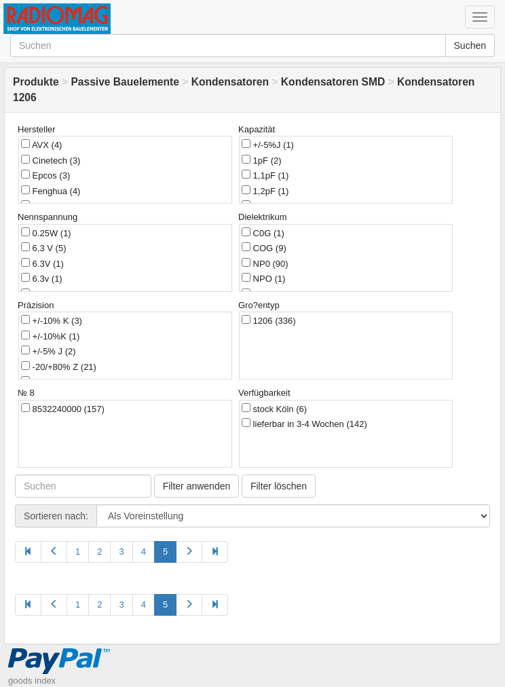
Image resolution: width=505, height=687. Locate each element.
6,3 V (43, 247)
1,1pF (265, 175)
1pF (262, 160)
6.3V (42, 263)
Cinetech (50, 160)
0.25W (46, 232)
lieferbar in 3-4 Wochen (304, 423)
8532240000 (63, 408)
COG (264, 247)
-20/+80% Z (58, 366)
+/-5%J (268, 144)
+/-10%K (50, 336)
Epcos (45, 175)
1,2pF (265, 190)
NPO (263, 278)
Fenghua (50, 190)
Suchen (470, 45)
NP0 (265, 263)
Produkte (36, 82)
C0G (263, 232)
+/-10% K (51, 320)
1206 (269, 320)
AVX (41, 144)
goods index (32, 680)
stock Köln (274, 408)
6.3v (41, 278)
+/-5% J (48, 351)
